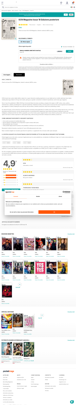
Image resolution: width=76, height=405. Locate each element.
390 (14, 252)
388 (36, 252)
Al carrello (7, 256)
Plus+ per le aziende (7, 390)
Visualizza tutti (71, 234)
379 (2, 299)
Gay (20, 10)
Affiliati (46, 379)
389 (25, 252)
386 (58, 252)
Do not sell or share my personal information (22, 212)
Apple (32, 377)
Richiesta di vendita (49, 388)
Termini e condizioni (7, 397)
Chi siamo (61, 377)
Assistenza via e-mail (21, 379)
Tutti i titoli (5, 377)
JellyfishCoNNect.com (63, 384)
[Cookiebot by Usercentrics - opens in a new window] (63, 192)
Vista (2, 256)
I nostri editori (6, 388)
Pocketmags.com (62, 379)
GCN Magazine (25, 10)
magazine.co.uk (62, 381)
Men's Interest (15, 10)
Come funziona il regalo (22, 386)
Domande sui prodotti (49, 377)
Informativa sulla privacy (8, 393)
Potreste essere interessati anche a (15, 340)
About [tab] (60, 196)
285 (14, 329)
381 (47, 276)
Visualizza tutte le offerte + (46, 64)
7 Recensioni (32, 24)
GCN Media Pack (28, 330)
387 (47, 252)
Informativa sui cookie (7, 399)
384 (14, 276)
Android (32, 379)
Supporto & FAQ (20, 377)
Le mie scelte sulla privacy (8, 402)
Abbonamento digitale (6, 10)
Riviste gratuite (6, 384)
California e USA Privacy (8, 395)
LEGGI (69, 51)
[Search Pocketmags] (3, 7)
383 (25, 276)
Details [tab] (38, 196)
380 (58, 276)
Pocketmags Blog (6, 386)
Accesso (47, 390)
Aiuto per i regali (20, 388)
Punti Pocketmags (35, 384)
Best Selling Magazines (8, 381)
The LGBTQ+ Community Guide (6, 330)
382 (36, 276)
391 (2, 252)
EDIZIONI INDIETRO (7, 234)
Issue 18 (31, 10)
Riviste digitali (34, 386)
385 (2, 276)
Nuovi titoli (5, 379)
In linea (32, 381)
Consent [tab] (16, 196)
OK (54, 212)
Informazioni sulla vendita (50, 386)
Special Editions (7, 312)
